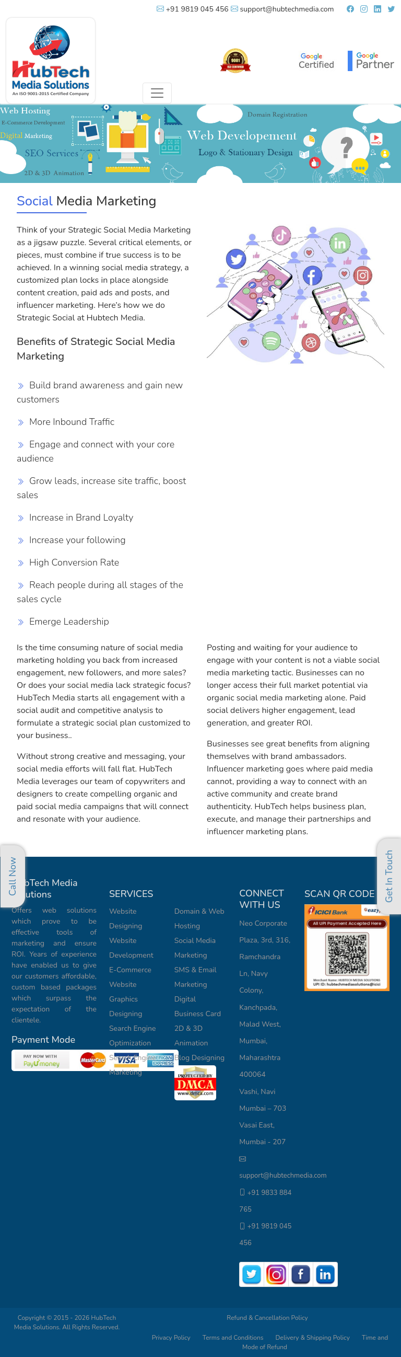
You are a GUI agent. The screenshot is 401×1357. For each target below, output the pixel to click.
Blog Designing (199, 1058)
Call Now (12, 876)
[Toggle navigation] (157, 93)
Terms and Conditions (233, 1337)
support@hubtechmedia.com (282, 9)
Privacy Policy (171, 1337)
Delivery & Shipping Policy (313, 1337)
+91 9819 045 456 (193, 9)
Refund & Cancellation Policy (267, 1318)
